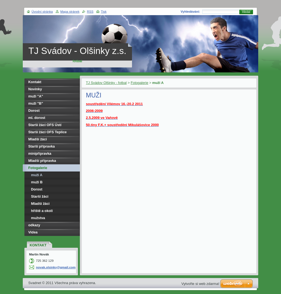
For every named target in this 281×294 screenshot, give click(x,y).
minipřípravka (39, 153)
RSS (90, 11)
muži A (36, 175)
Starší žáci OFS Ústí (44, 125)
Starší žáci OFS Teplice (47, 132)
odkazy (34, 225)
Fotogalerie (139, 83)
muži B (37, 182)
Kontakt (34, 82)
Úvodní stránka (42, 11)
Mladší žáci (37, 139)
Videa (33, 232)
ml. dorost (36, 118)
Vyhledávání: (190, 11)
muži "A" (35, 96)
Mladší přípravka (42, 161)
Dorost (34, 110)
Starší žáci (39, 196)
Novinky (35, 89)
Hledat (246, 11)
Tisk (104, 11)
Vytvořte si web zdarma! (200, 284)
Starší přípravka (41, 146)
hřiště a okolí (42, 211)
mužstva (38, 218)
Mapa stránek (70, 11)
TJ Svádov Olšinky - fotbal (106, 83)
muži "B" (35, 103)
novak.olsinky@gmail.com (55, 267)
